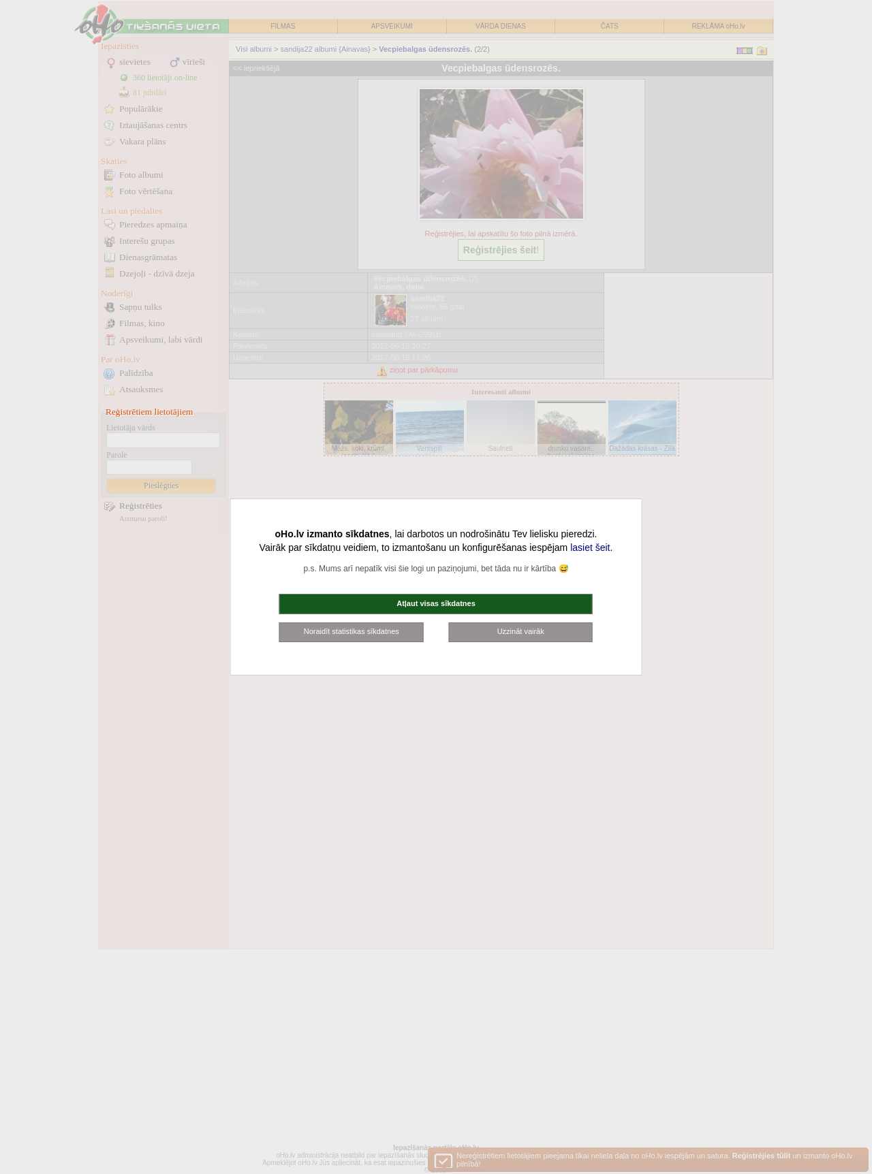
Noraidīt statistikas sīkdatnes (351, 631)
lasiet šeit (590, 547)
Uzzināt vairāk (520, 631)
